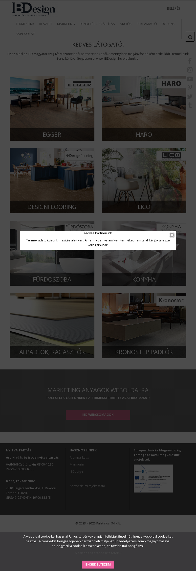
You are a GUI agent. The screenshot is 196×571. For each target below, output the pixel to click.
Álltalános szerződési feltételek (98, 553)
